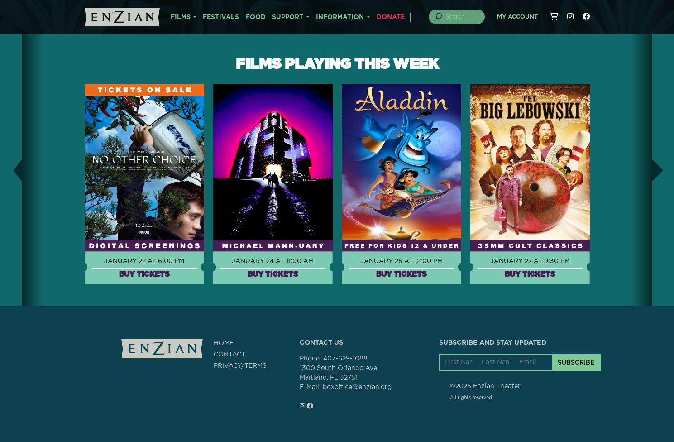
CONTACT (229, 354)
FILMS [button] (181, 17)
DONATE (391, 17)
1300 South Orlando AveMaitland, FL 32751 (338, 373)
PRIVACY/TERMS (240, 366)
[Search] (462, 17)
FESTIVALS (221, 17)
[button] (11, 170)
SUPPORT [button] (287, 17)
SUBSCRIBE (576, 362)
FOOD (256, 17)
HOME (224, 343)
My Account (517, 17)
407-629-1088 (345, 359)
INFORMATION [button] (340, 17)
